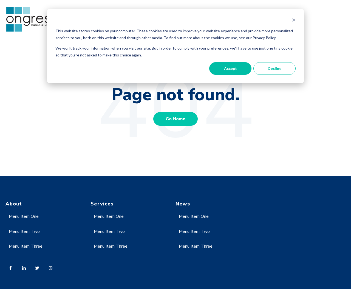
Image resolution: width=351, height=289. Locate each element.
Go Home (175, 119)
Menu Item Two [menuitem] (24, 231)
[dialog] (175, 46)
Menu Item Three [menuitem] (26, 246)
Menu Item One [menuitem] (24, 216)
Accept (230, 68)
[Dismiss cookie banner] (294, 20)
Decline (274, 68)
